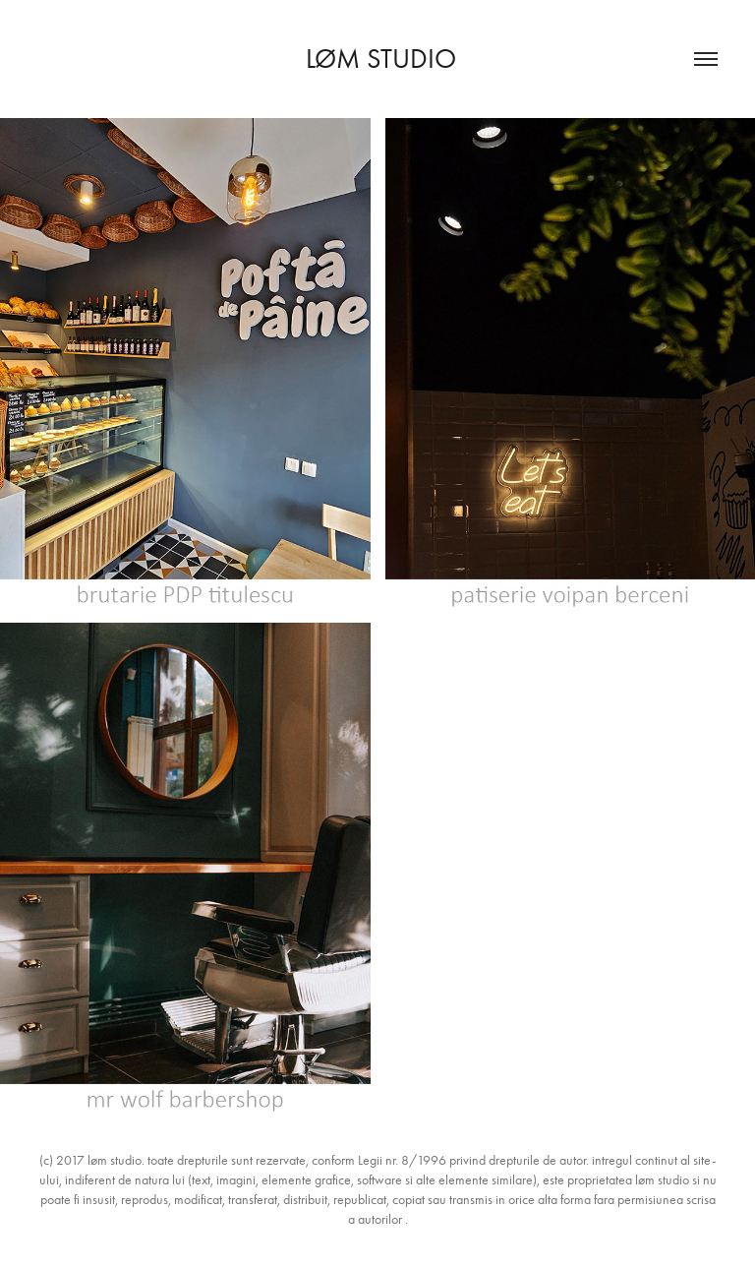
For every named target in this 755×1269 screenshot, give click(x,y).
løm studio (377, 58)
